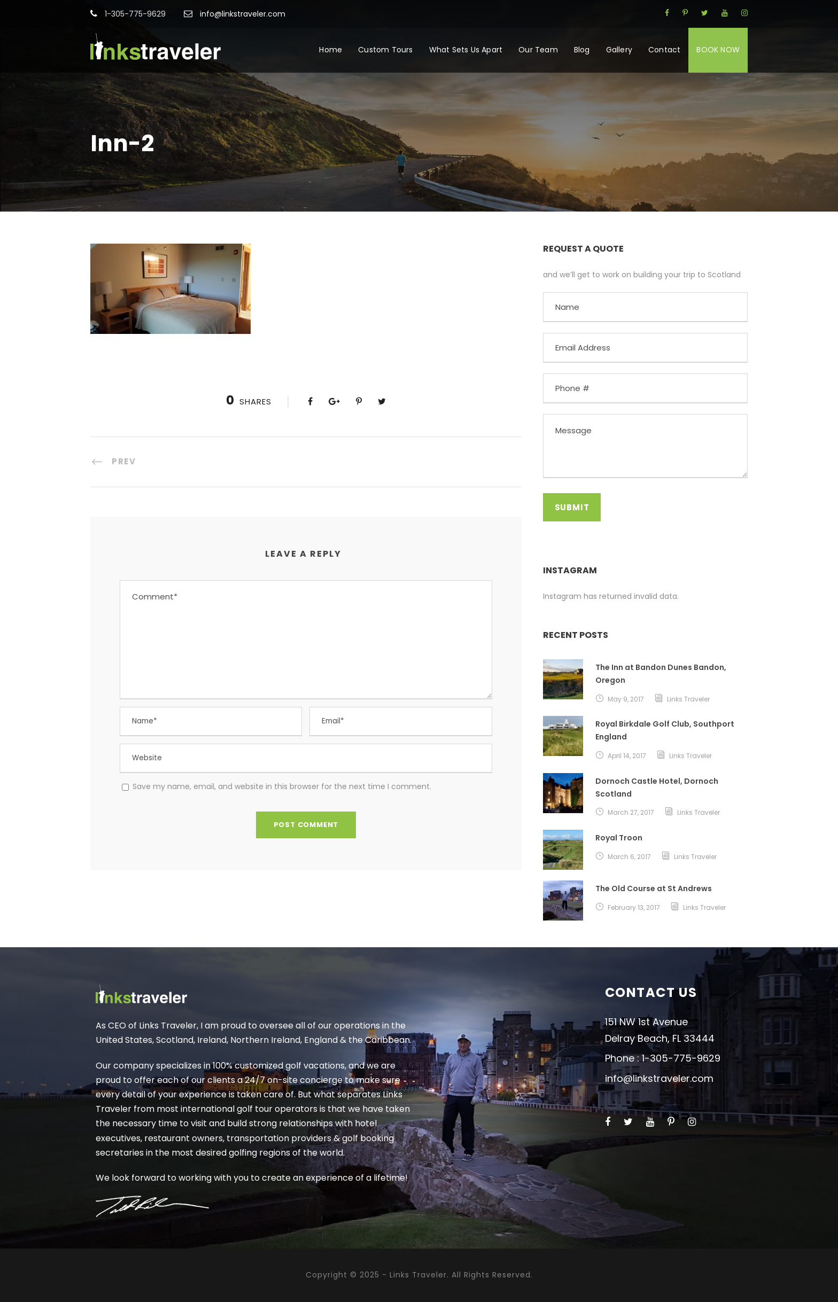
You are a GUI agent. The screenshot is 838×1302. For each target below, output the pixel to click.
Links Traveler (688, 699)
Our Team (538, 49)
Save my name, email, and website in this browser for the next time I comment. (282, 786)
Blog (582, 49)
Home (330, 49)
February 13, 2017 (634, 907)
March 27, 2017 (631, 812)
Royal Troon (618, 837)
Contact (664, 49)
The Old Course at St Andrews (653, 888)
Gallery (619, 49)
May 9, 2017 (626, 699)
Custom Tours (385, 49)
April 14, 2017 (627, 755)
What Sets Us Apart (466, 49)
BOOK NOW (718, 49)
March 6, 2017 (629, 856)
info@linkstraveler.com (242, 14)
